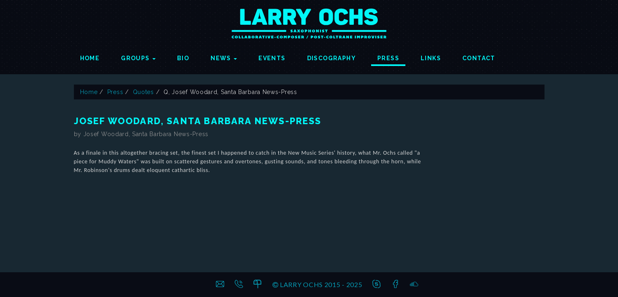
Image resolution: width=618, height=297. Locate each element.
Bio (183, 58)
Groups (138, 58)
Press (388, 58)
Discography (331, 58)
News (224, 58)
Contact (478, 58)
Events (271, 58)
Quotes (143, 92)
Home (90, 58)
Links (431, 58)
